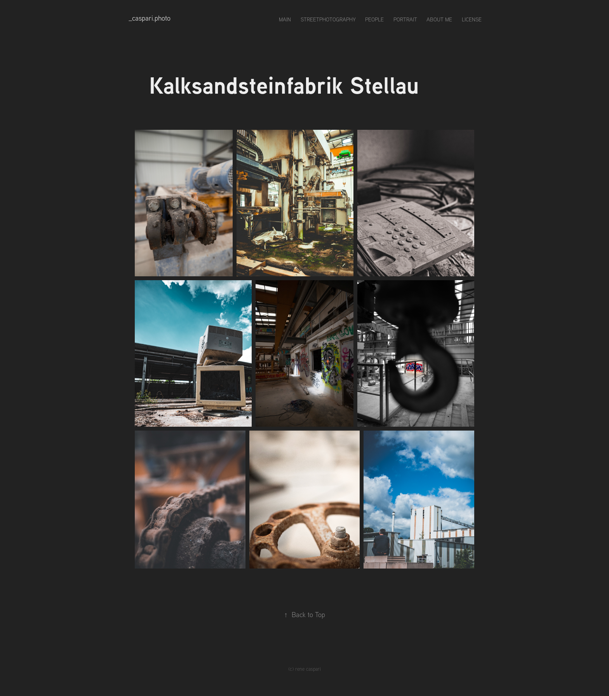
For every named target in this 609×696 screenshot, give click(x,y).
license (472, 19)
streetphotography (328, 19)
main (285, 19)
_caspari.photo (150, 18)
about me (439, 19)
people (374, 19)
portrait (405, 19)
